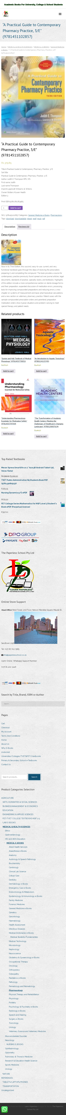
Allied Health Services (18, 847)
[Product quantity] (4, 208)
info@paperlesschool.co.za (15, 655)
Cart (3, 723)
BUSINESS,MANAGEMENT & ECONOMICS (20, 806)
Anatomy (13, 855)
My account (6, 732)
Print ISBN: (5, 202)
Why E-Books (7, 748)
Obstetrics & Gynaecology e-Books (24, 958)
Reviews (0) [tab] (23, 227)
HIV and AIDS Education (15, 839)
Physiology (14, 998)
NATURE (6, 1074)
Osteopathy (14, 974)
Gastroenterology (12, 835)
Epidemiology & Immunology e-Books (25, 896)
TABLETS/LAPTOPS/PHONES (15, 1082)
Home (3, 47)
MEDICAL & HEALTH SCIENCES (20, 47)
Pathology (13, 982)
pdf (43, 219)
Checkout (5, 728)
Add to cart (15, 208)
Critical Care (14, 876)
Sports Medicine (12, 1065)
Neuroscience (15, 953)
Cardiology (14, 867)
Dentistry (12, 880)
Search (34, 777)
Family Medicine (16, 900)
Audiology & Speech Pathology (22, 859)
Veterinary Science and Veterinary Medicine (27, 1031)
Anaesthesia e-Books (18, 851)
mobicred (5, 752)
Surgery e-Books (16, 1019)
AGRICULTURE (7, 798)
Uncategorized (7, 1090)
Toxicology (14, 1023)
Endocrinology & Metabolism (21, 892)
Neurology (9, 1040)
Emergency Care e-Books (20, 888)
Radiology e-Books (17, 1011)
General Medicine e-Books (39, 215)
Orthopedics (14, 970)
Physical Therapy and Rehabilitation (24, 994)
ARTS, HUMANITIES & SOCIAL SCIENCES (20, 802)
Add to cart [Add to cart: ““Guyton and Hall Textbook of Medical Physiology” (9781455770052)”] (8, 371)
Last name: (5, 186)
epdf (34, 219)
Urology (12, 1027)
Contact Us (6, 764)
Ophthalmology (12, 1049)
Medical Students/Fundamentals (24, 937)
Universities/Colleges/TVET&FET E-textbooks (21, 756)
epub (39, 219)
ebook (29, 219)
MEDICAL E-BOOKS (41, 47)
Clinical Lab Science (17, 871)
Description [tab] (9, 227)
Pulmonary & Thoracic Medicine (18, 1057)
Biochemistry (14, 863)
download (10, 219)
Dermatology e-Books (18, 884)
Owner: (4, 192)
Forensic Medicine (17, 904)
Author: (4, 179)
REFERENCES (7, 1078)
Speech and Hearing (17, 1015)
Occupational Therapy (18, 962)
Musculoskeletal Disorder (16, 1036)
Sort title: (4, 172)
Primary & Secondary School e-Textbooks (19, 760)
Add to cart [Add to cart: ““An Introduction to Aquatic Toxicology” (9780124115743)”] (41, 371)
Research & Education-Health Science (21, 1061)
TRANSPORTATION (11, 1086)
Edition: (4, 196)
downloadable (20, 219)
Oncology (13, 966)
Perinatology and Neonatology (22, 986)
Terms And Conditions (10, 736)
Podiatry (12, 1003)
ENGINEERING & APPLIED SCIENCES (18, 814)
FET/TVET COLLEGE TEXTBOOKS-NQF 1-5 (21, 818)
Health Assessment (17, 925)
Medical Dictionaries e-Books (21, 933)
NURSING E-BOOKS (15, 1044)
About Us (5, 744)
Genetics (12, 912)
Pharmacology (56, 215)
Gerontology (14, 917)
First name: (5, 182)
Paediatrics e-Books (17, 978)
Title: (3, 169)
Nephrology (14, 949)
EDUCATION (8, 810)
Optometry (9, 1053)
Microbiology (15, 945)
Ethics (7, 831)
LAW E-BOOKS (9, 823)
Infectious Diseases (17, 929)
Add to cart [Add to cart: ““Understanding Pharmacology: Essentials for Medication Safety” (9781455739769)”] (8, 434)
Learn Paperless (31, 1106)
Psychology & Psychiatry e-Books (23, 1007)
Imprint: (4, 189)
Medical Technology (17, 941)
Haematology (15, 921)
